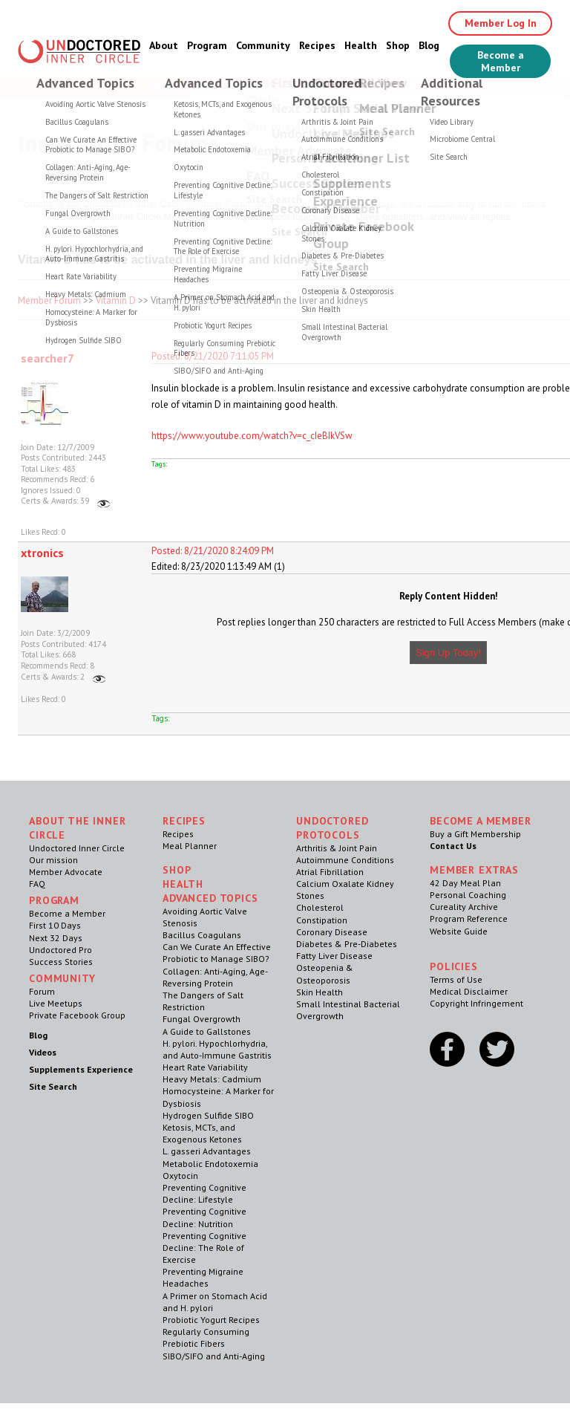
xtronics (42, 552)
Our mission (53, 859)
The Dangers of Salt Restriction (203, 1000)
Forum (42, 991)
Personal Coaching (468, 894)
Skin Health (319, 992)
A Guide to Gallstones (207, 1031)
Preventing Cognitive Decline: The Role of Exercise (204, 1247)
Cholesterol (320, 907)
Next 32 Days (55, 937)
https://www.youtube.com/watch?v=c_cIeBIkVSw (252, 435)
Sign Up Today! (448, 652)
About (163, 45)
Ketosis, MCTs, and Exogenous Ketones (202, 1133)
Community (263, 45)
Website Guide (459, 931)
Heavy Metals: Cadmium (212, 1079)
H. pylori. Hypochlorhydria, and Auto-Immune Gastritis (217, 1049)
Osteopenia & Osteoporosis (324, 973)
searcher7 (47, 358)
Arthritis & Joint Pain (336, 848)
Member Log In (501, 23)
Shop (398, 45)
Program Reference (469, 918)
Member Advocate (65, 871)
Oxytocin (180, 1175)
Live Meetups (55, 1003)
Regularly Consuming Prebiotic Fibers (206, 1337)
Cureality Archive (464, 906)
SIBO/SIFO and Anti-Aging (214, 1356)
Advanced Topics (210, 898)
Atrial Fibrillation (330, 871)
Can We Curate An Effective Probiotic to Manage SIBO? (217, 952)
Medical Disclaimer (469, 991)
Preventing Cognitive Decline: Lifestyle (204, 1193)
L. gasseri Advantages (207, 1151)
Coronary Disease (331, 931)
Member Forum (49, 300)
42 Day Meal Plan (465, 882)
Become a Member (500, 61)
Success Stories (61, 961)
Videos (42, 1052)
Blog (429, 45)
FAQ (37, 883)
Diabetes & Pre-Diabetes (346, 943)
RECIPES (184, 821)
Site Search (53, 1086)
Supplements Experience (81, 1069)
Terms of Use (456, 979)
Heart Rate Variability (205, 1067)
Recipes (317, 45)
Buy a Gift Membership (475, 833)
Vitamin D (116, 300)
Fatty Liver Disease (334, 955)
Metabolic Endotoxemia (210, 1163)
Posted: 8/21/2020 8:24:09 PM (212, 550)
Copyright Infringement (476, 1003)
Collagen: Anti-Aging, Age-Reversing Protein (215, 977)
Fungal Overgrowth (201, 1018)
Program (207, 45)
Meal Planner (190, 845)
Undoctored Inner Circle (77, 848)
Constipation (321, 920)
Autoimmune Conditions (345, 859)
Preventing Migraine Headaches (203, 1277)
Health (360, 45)
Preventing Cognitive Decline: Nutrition (204, 1217)
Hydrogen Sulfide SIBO (208, 1115)
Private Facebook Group (77, 1015)
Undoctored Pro (60, 949)
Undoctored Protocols (332, 828)
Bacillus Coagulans (202, 934)
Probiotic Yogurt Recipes (211, 1319)
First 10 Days (55, 925)
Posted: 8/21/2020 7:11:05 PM (212, 356)
